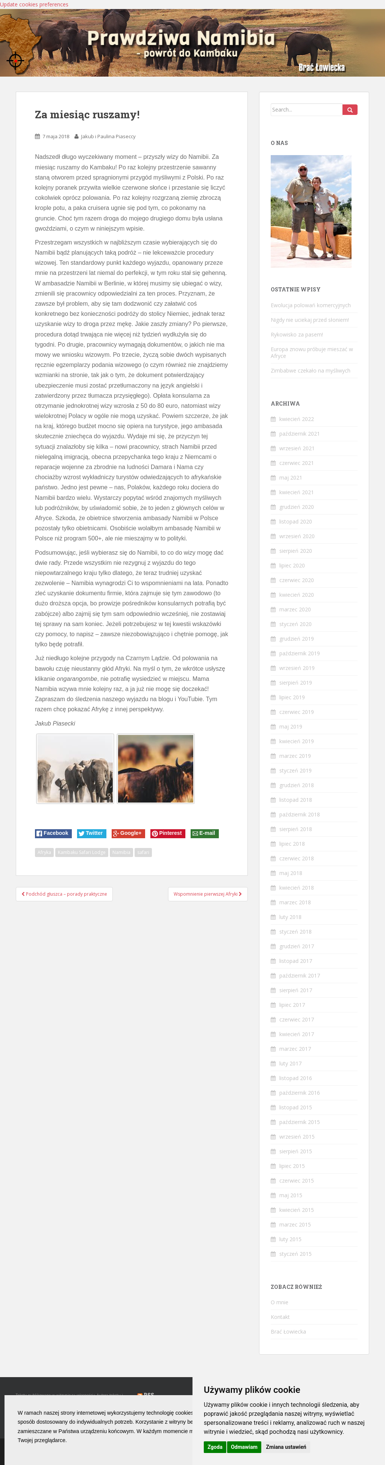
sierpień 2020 (295, 550)
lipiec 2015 (292, 1165)
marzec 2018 (295, 902)
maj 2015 (290, 1195)
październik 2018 (299, 814)
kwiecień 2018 (296, 887)
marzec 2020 (295, 609)
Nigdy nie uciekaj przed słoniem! (310, 319)
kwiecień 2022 (296, 418)
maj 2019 (290, 726)
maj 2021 (290, 477)
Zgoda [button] (215, 1447)
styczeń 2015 (295, 1253)
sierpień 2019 (295, 682)
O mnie (279, 1302)
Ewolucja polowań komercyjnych (311, 305)
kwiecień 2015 (296, 1209)
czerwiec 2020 (296, 580)
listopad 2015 (295, 1107)
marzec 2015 (295, 1224)
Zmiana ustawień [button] (286, 1447)
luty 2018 (290, 916)
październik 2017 (299, 975)
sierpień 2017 (295, 990)
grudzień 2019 (296, 638)
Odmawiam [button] (244, 1447)
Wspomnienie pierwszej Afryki (208, 894)
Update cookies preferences (34, 4)
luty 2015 (290, 1239)
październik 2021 (299, 433)
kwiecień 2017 (296, 1034)
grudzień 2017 (296, 946)
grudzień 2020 (296, 506)
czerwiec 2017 (296, 1019)
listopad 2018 (295, 799)
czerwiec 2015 (296, 1180)
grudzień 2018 (296, 785)
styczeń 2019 (295, 770)
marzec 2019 (295, 755)
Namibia (121, 852)
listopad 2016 (295, 1078)
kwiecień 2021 (296, 492)
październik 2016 (299, 1092)
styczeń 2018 (295, 931)
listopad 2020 (295, 521)
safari (143, 852)
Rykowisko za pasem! (297, 334)
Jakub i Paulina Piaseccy (108, 136)
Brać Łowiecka (288, 1331)
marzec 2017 (295, 1048)
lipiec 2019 (292, 697)
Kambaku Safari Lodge (82, 852)
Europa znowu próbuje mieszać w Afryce (312, 352)
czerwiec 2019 (296, 711)
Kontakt (280, 1316)
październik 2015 (299, 1122)
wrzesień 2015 (297, 1136)
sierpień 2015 (295, 1151)
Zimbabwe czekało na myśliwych (310, 370)
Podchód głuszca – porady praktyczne (64, 894)
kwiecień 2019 (296, 741)
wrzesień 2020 (297, 536)
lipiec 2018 (292, 843)
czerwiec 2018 (296, 858)
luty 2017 (290, 1063)
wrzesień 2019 (297, 667)
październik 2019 (299, 653)
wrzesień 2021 (297, 448)
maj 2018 (290, 873)
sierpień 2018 (295, 829)
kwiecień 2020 (296, 594)
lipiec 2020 (292, 565)
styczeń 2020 (295, 624)
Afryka (44, 852)
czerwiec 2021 (296, 462)
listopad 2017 (295, 960)
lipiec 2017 (292, 1004)
